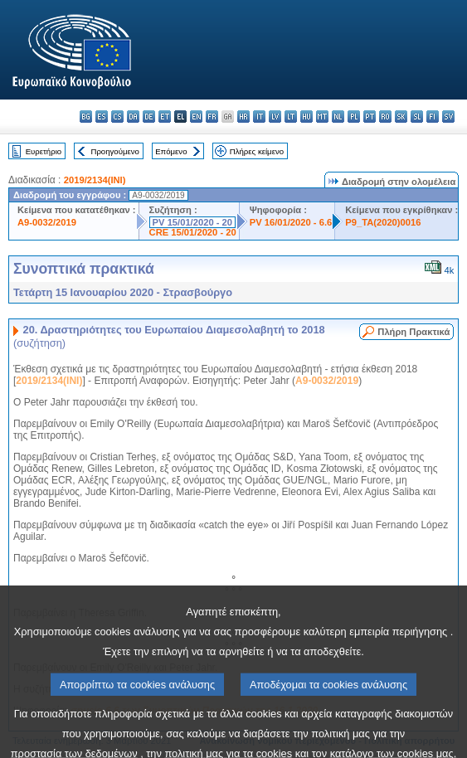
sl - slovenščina (417, 116)
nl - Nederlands (338, 116)
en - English (196, 116)
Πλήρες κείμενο (257, 151)
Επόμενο (171, 151)
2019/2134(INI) (95, 180)
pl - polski (354, 116)
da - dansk (133, 116)
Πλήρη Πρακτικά (413, 332)
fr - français (212, 116)
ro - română (385, 116)
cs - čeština (117, 116)
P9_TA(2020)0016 (383, 222)
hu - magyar (306, 116)
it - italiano (259, 116)
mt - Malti (322, 116)
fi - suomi (432, 116)
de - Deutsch (149, 116)
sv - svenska (448, 116)
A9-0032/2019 (46, 222)
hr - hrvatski (243, 116)
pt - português (369, 116)
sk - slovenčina (401, 116)
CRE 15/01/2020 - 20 (192, 232)
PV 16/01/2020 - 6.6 (291, 222)
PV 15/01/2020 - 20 (192, 222)
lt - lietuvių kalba (291, 116)
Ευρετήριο (43, 151)
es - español (101, 116)
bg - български (86, 116)
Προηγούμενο (114, 151)
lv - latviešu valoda (275, 116)
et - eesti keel (164, 116)
